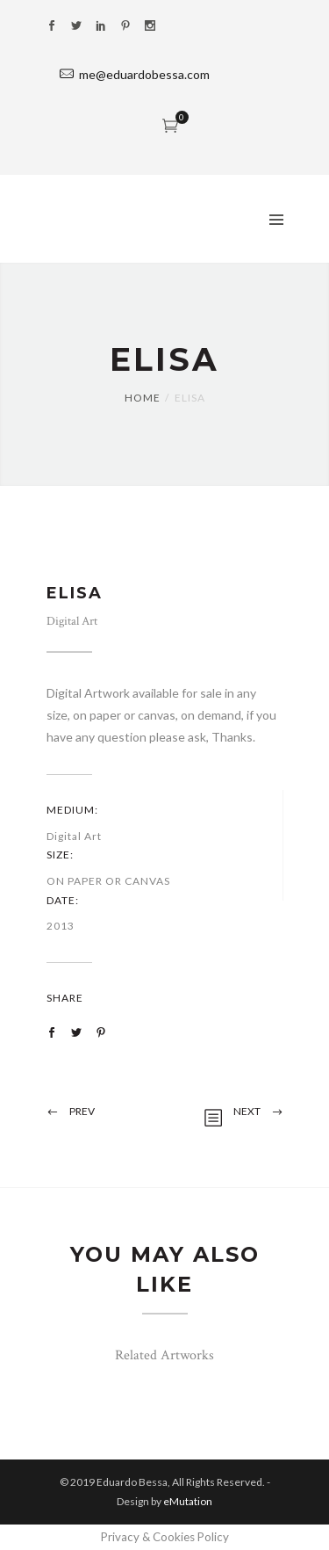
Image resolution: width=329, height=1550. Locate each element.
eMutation (187, 1501)
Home (143, 397)
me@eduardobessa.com (144, 74)
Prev (82, 1111)
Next (247, 1111)
